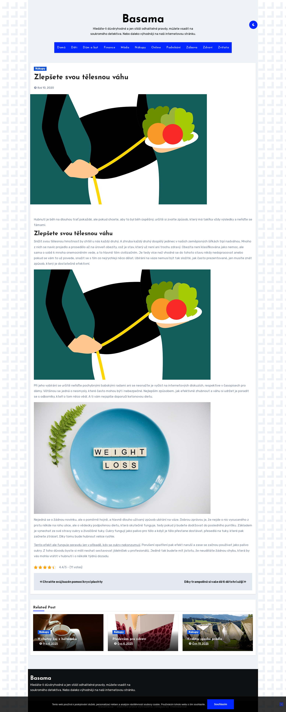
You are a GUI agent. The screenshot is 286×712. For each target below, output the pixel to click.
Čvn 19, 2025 (200, 643)
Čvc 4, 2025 (125, 643)
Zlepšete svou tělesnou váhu (81, 77)
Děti (74, 47)
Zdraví (208, 47)
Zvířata (223, 47)
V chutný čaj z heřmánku (57, 639)
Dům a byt (90, 47)
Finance (109, 47)
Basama (143, 19)
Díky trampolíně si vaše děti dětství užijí (215, 582)
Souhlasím (220, 704)
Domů (61, 47)
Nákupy (140, 47)
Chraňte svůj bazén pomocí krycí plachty (71, 582)
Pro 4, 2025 (50, 643)
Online (156, 47)
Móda (125, 47)
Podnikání (173, 47)
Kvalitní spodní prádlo (204, 639)
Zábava (191, 47)
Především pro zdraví (129, 639)
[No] (281, 704)
